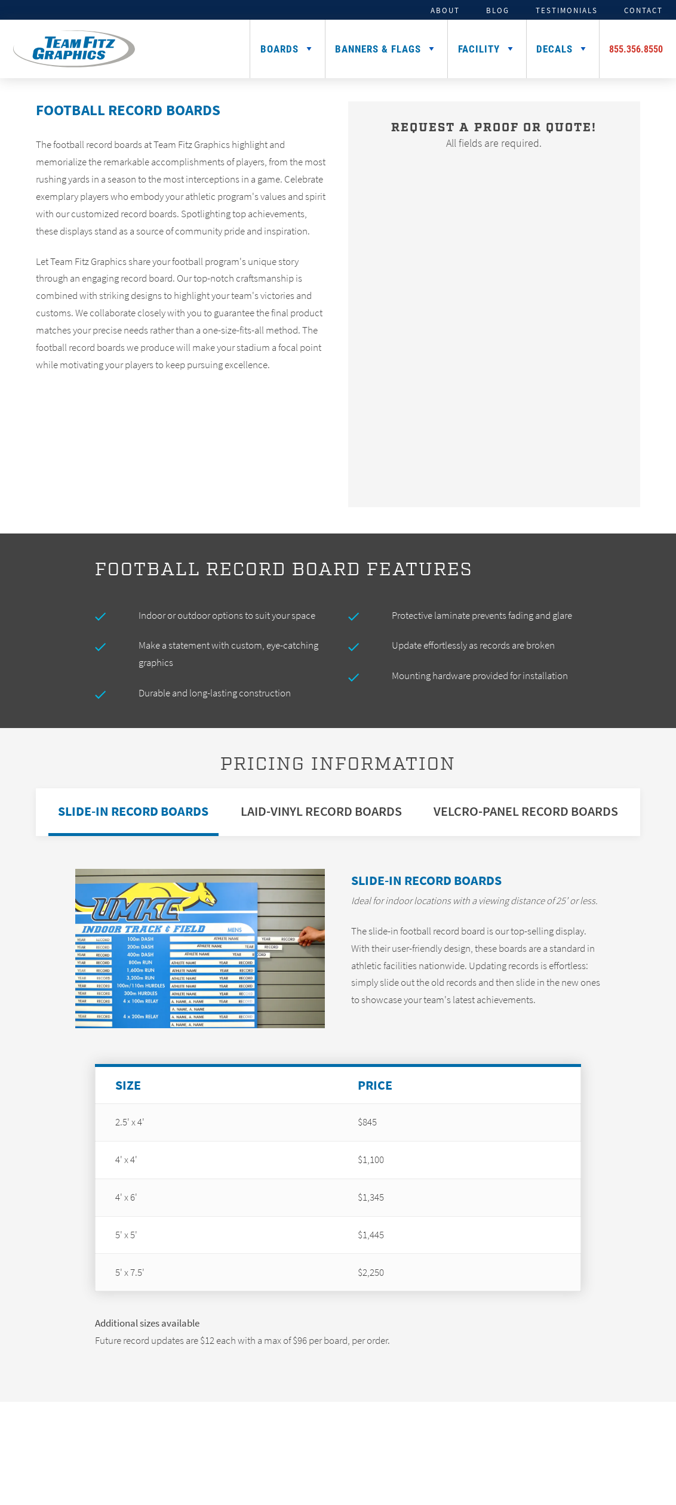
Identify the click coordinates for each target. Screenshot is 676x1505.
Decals (554, 48)
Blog (497, 10)
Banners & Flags (378, 48)
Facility (479, 48)
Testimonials (567, 10)
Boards (279, 48)
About (445, 10)
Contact (643, 10)
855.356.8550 (636, 48)
